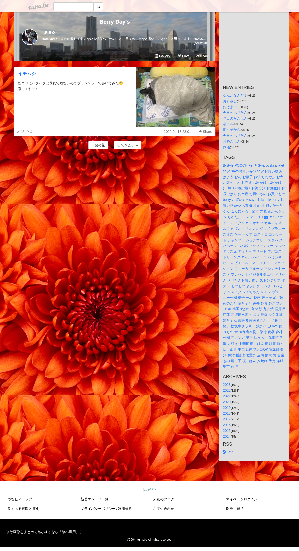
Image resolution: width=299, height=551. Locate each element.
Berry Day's (115, 22)
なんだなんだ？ (235, 95)
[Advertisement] (114, 164)
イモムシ (27, 73)
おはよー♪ (231, 107)
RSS (229, 452)
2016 (227, 425)
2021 (227, 396)
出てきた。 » (127, 145)
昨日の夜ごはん (235, 118)
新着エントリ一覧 (94, 499)
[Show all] (201, 43)
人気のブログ (163, 499)
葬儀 (226, 147)
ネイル (228, 124)
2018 (227, 413)
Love (184, 56)
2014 (227, 436)
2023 (227, 385)
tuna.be (149, 489)
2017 (227, 419)
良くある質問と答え (23, 509)
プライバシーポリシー (98, 509)
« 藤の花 (98, 145)
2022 (227, 390)
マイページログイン (241, 499)
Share (202, 56)
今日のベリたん (235, 113)
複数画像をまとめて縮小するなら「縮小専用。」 (44, 532)
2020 (227, 402)
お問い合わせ (163, 509)
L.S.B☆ (48, 33)
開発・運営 (235, 509)
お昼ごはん (231, 141)
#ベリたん (25, 132)
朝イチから (231, 130)
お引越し (230, 101)
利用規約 (125, 509)
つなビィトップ (20, 499)
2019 (227, 408)
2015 (227, 431)
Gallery (162, 56)
